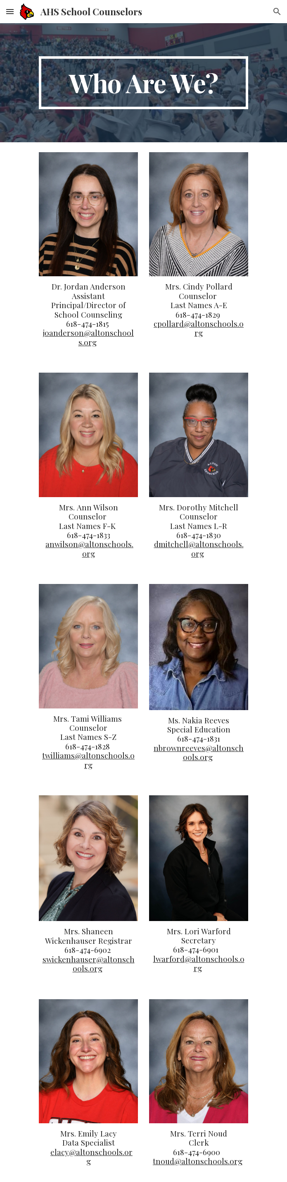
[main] (143, 82)
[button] (10, 11)
